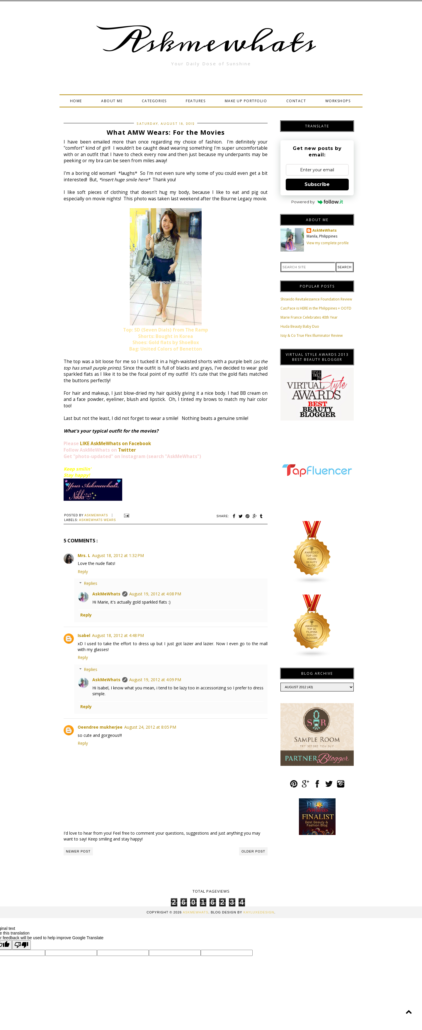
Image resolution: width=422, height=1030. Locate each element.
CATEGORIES (154, 100)
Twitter (127, 450)
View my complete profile (328, 242)
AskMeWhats (106, 594)
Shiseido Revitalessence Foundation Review (316, 299)
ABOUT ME (111, 100)
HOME (76, 100)
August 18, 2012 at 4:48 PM (118, 635)
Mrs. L (84, 555)
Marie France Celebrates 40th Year (309, 317)
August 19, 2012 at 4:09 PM (155, 679)
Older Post (253, 851)
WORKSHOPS (338, 100)
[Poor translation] (21, 945)
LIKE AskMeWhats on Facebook (115, 443)
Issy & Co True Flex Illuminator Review (311, 335)
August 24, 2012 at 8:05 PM (150, 727)
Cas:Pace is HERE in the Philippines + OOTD (315, 308)
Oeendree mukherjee (100, 727)
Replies (90, 583)
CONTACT (296, 100)
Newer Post (78, 851)
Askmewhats (211, 42)
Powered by (317, 201)
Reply (83, 571)
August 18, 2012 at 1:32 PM (118, 555)
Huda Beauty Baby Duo (299, 326)
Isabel (84, 635)
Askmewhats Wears (97, 520)
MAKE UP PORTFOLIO (246, 100)
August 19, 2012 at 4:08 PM (155, 594)
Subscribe (317, 184)
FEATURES (195, 100)
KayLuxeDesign (259, 912)
